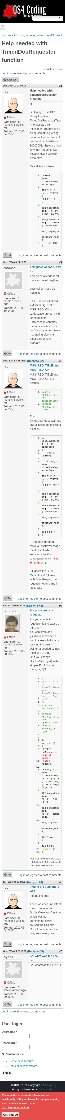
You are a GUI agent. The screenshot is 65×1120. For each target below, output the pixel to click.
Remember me (14, 1054)
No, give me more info (15, 1108)
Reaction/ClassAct (50, 35)
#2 (60, 262)
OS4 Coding (48, 1085)
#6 (60, 951)
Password (9, 1043)
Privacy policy (46, 1089)
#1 (60, 86)
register (18, 73)
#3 (60, 361)
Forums (6, 35)
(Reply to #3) (34, 605)
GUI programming (25, 35)
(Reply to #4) (34, 882)
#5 (60, 882)
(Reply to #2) (35, 361)
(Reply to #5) (35, 951)
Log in (5, 73)
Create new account (20, 1061)
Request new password (22, 1065)
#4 (60, 605)
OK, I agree (10, 1116)
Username (9, 1031)
